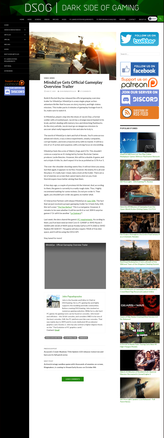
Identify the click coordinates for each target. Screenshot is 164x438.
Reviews (122, 19)
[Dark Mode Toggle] (152, 19)
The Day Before (65, 207)
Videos (46, 19)
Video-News (49, 78)
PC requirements (84, 219)
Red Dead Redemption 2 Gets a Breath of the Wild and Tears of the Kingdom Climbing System (139, 263)
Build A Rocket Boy (53, 338)
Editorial (7, 66)
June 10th (91, 200)
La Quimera (76, 213)
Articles (7, 35)
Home (22, 19)
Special (7, 39)
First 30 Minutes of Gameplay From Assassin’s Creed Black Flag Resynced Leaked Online (138, 290)
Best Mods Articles (11, 54)
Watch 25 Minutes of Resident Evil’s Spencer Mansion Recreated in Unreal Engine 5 (138, 373)
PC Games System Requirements (81, 19)
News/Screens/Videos (12, 30)
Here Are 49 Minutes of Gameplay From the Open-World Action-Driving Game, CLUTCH (138, 208)
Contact (132, 19)
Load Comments (73, 379)
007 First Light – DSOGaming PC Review (136, 182)
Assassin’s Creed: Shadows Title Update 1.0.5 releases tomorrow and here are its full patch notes (74, 351)
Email (57, 330)
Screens (38, 19)
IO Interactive (70, 338)
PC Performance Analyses (106, 19)
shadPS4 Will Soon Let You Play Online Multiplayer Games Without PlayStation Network (140, 155)
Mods (64, 19)
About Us (142, 19)
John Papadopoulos (67, 91)
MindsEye (83, 338)
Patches (56, 19)
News (29, 19)
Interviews (8, 71)
